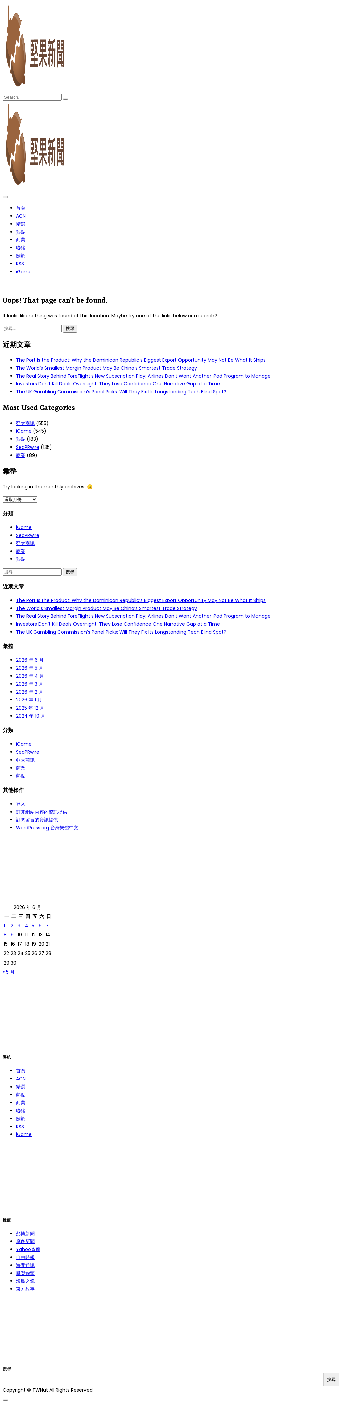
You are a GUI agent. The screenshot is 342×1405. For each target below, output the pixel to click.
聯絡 (20, 247)
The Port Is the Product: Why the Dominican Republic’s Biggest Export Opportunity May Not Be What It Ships (141, 360)
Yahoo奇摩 (28, 1249)
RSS (20, 263)
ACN (21, 216)
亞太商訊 (25, 423)
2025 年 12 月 (30, 708)
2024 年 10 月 (30, 716)
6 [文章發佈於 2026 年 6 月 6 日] (40, 925)
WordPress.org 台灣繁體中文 (47, 827)
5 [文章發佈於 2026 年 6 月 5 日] (33, 925)
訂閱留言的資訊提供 (37, 819)
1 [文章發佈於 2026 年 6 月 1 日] (4, 925)
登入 (20, 804)
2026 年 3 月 (29, 684)
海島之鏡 (25, 1281)
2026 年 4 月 (30, 676)
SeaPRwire (27, 447)
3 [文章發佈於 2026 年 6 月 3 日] (19, 925)
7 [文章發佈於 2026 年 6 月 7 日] (47, 925)
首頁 (20, 208)
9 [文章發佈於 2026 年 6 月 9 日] (12, 934)
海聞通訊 (25, 1265)
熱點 (20, 232)
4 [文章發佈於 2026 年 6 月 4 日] (26, 925)
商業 (20, 239)
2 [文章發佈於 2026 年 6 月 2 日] (12, 925)
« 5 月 (9, 972)
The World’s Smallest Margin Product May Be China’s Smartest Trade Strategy (106, 368)
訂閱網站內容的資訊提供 (41, 812)
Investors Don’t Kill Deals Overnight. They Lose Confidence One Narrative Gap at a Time (118, 383)
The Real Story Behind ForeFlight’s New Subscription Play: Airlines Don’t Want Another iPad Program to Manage (143, 376)
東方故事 (25, 1289)
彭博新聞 (25, 1233)
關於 (20, 255)
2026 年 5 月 (29, 668)
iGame (24, 271)
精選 (20, 224)
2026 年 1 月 (29, 699)
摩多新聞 (25, 1241)
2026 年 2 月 (29, 692)
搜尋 (7, 1369)
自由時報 (25, 1257)
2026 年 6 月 (30, 660)
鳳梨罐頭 (25, 1273)
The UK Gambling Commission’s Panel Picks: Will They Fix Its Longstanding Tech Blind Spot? (121, 391)
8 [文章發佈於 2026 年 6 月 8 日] (5, 934)
